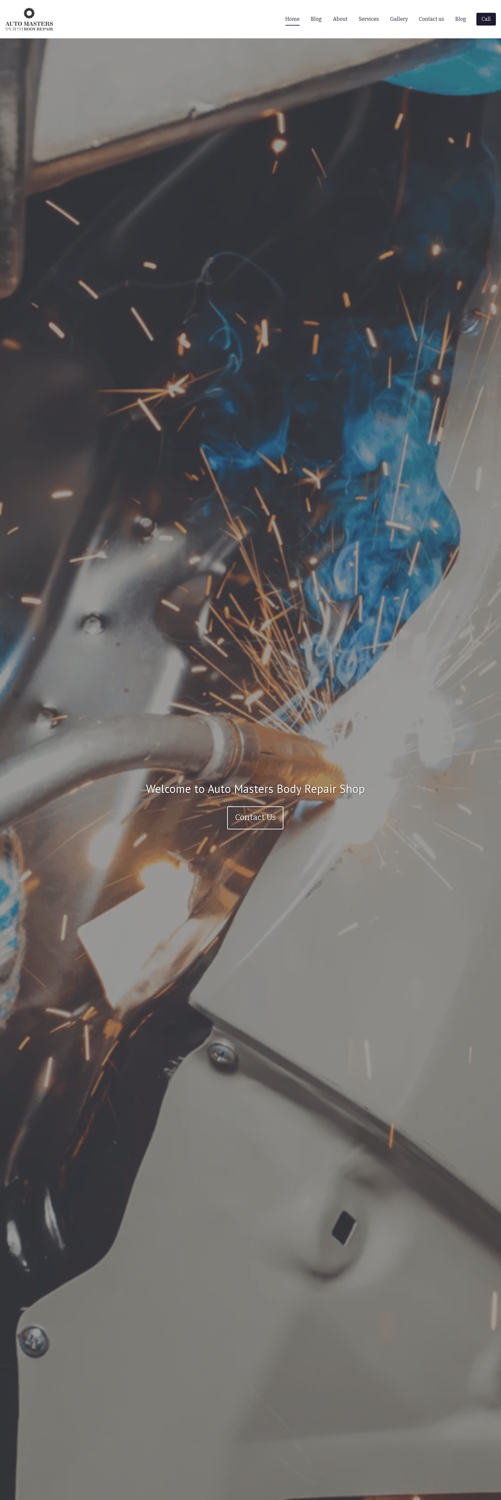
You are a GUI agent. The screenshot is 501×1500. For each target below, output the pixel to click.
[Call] (486, 19)
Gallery (399, 19)
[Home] (30, 19)
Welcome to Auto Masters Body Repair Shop (255, 788)
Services (369, 19)
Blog (316, 19)
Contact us (431, 19)
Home (292, 19)
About (340, 19)
